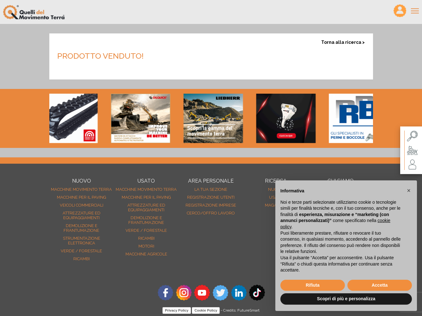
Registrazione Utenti (211, 197)
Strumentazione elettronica (81, 240)
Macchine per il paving (81, 197)
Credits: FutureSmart (241, 310)
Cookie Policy (205, 310)
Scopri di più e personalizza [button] (346, 298)
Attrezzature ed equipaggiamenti (82, 215)
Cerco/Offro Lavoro (211, 213)
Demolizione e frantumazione (81, 228)
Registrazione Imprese (211, 205)
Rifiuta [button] (313, 285)
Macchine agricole (146, 254)
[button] (409, 190)
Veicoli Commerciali (81, 205)
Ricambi (81, 258)
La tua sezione (210, 189)
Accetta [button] (380, 285)
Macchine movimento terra (81, 189)
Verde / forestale (81, 251)
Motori (146, 246)
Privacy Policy (177, 310)
